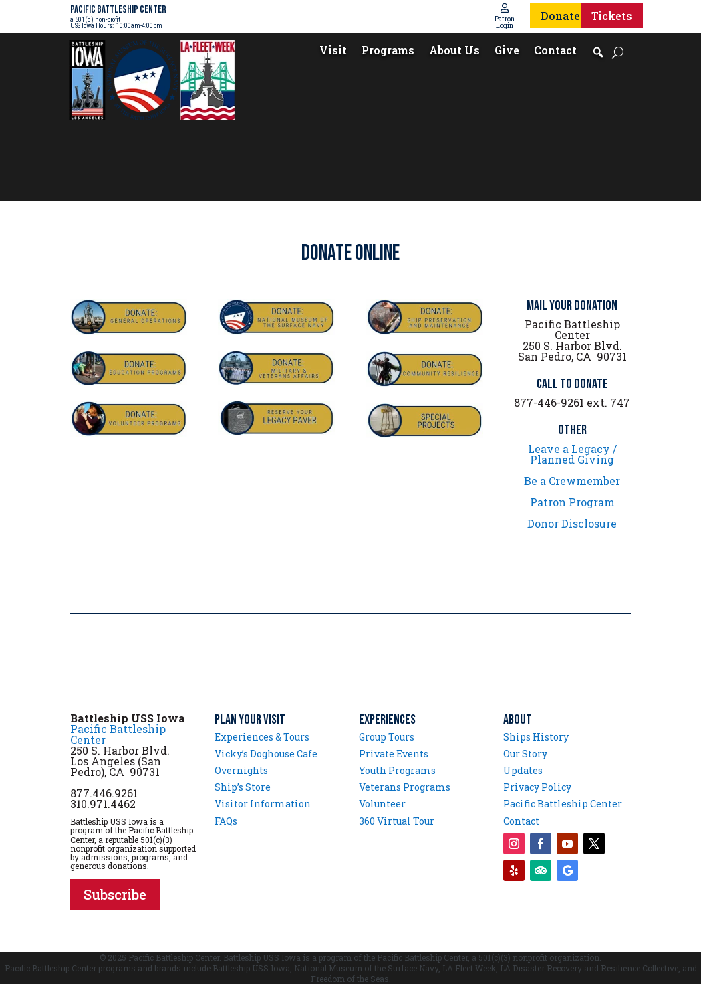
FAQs (226, 821)
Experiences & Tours (262, 736)
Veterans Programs (404, 787)
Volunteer (382, 803)
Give (507, 51)
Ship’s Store (243, 787)
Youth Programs (397, 770)
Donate (560, 16)
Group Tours (386, 736)
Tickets (611, 16)
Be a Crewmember (572, 481)
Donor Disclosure (572, 523)
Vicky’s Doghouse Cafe (266, 753)
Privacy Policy (537, 787)
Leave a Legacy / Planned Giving (572, 453)
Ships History (536, 736)
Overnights (241, 770)
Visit (333, 51)
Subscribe (115, 894)
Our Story (525, 753)
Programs (388, 51)
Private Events (393, 753)
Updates (523, 770)
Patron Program (572, 502)
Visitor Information (263, 803)
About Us (454, 51)
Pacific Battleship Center (118, 734)
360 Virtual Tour (396, 821)
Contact (555, 51)
